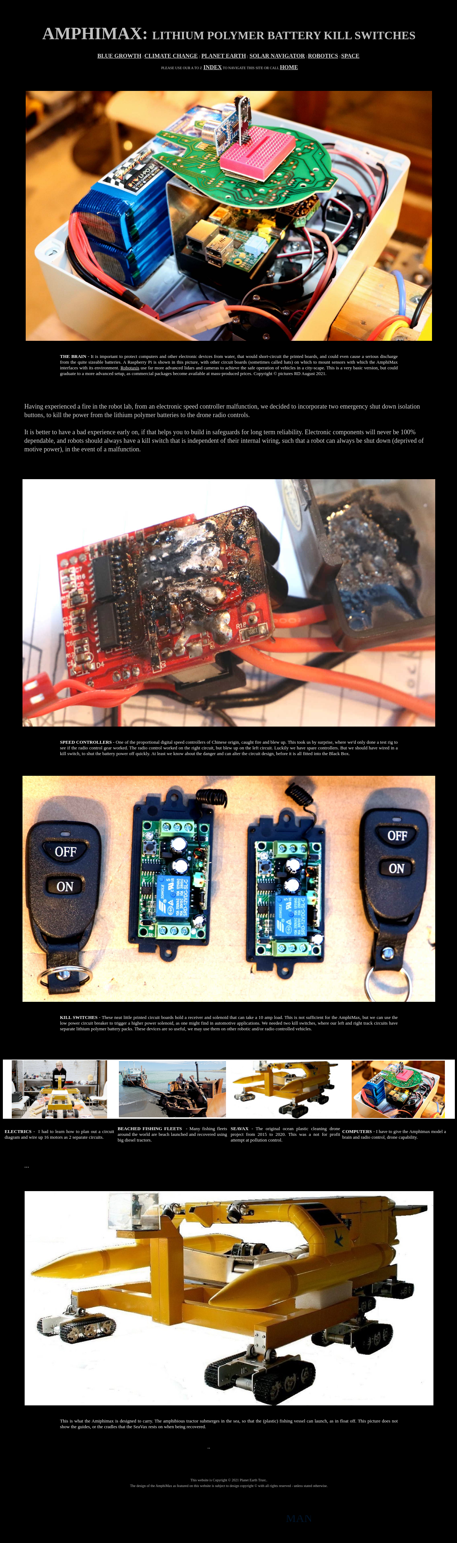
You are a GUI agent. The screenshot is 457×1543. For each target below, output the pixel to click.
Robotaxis (129, 367)
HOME (289, 67)
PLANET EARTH (223, 56)
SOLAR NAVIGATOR (277, 56)
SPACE (350, 56)
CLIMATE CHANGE (171, 56)
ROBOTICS (323, 56)
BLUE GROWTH (119, 56)
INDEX (213, 67)
